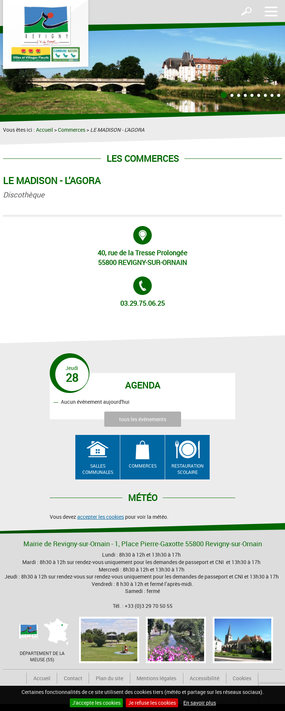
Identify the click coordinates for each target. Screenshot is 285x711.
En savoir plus (199, 702)
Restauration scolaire (187, 469)
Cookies (242, 678)
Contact (73, 678)
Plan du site (109, 678)
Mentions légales (156, 678)
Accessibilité (204, 678)
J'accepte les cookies (96, 702)
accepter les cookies (100, 516)
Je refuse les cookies (152, 702)
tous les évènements (142, 419)
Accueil (44, 129)
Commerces (71, 129)
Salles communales (97, 469)
